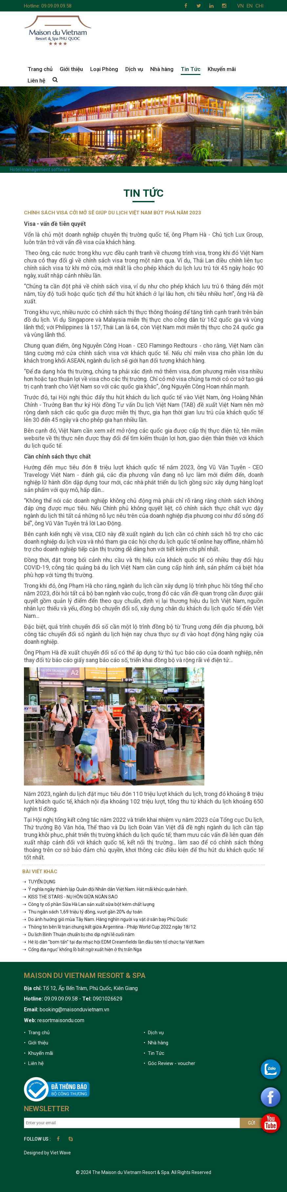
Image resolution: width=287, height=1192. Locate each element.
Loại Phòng (104, 69)
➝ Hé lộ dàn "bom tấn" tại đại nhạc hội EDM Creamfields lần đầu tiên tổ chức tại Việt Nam (113, 942)
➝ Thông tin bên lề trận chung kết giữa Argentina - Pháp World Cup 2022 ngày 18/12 (109, 927)
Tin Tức (190, 69)
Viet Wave (60, 1152)
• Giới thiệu (36, 1043)
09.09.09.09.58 (56, 6)
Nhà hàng (162, 69)
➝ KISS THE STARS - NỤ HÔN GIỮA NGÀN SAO (70, 896)
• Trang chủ (37, 1033)
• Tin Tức (154, 1053)
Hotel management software (40, 169)
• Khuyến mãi (38, 1053)
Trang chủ (40, 69)
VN (240, 6)
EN (250, 6)
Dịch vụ (134, 69)
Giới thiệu (71, 69)
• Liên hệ (34, 1063)
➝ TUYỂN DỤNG (38, 881)
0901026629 (107, 999)
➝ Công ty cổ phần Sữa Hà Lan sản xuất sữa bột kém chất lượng (88, 904)
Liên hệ (36, 80)
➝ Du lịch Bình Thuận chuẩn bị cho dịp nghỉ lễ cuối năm (78, 934)
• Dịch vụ (154, 1033)
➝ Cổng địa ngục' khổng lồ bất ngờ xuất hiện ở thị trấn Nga (82, 949)
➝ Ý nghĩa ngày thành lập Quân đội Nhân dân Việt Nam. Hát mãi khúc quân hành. (105, 889)
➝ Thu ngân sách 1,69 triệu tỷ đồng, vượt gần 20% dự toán (82, 911)
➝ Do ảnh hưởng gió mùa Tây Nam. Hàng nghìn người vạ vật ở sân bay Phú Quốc (104, 919)
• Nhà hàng (156, 1043)
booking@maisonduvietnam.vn (74, 1009)
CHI (259, 6)
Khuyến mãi (222, 69)
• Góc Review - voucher (169, 1063)
